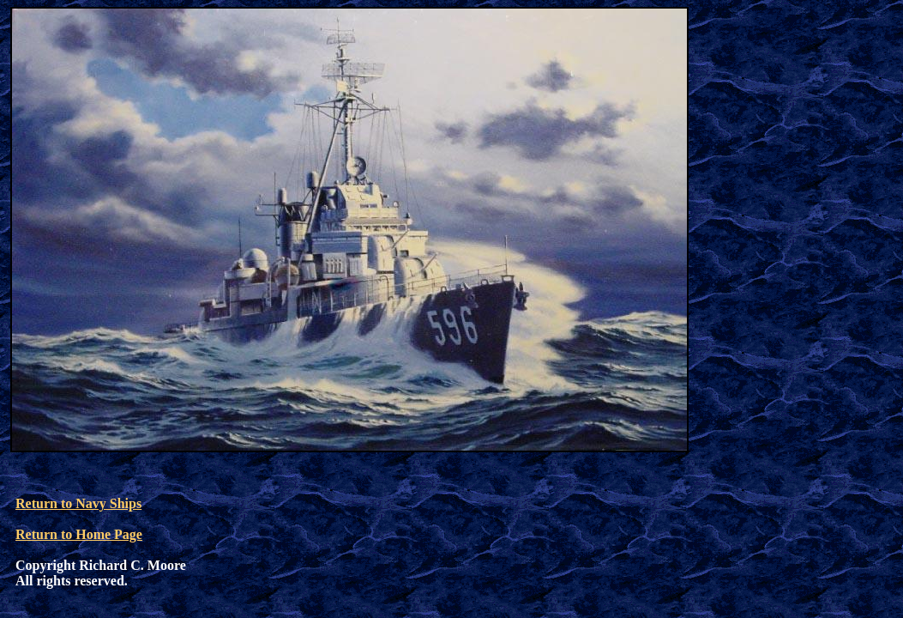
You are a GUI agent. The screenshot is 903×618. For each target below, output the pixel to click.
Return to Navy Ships (78, 503)
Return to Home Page (78, 534)
